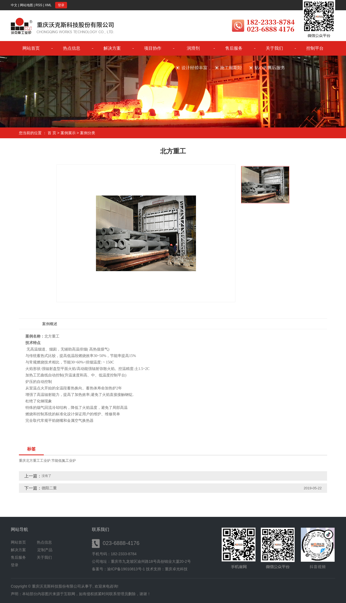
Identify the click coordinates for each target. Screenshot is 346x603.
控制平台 (315, 48)
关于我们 (274, 48)
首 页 (52, 133)
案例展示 (68, 133)
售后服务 (233, 48)
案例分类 (87, 133)
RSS (39, 5)
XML (48, 5)
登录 (61, 5)
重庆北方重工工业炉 (35, 461)
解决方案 (112, 48)
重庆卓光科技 (176, 569)
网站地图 (26, 5)
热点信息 (71, 48)
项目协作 (152, 48)
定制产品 (44, 550)
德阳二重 (49, 488)
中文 (14, 5)
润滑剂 (193, 48)
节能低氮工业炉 (63, 461)
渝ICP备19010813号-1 (126, 569)
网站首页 (31, 48)
